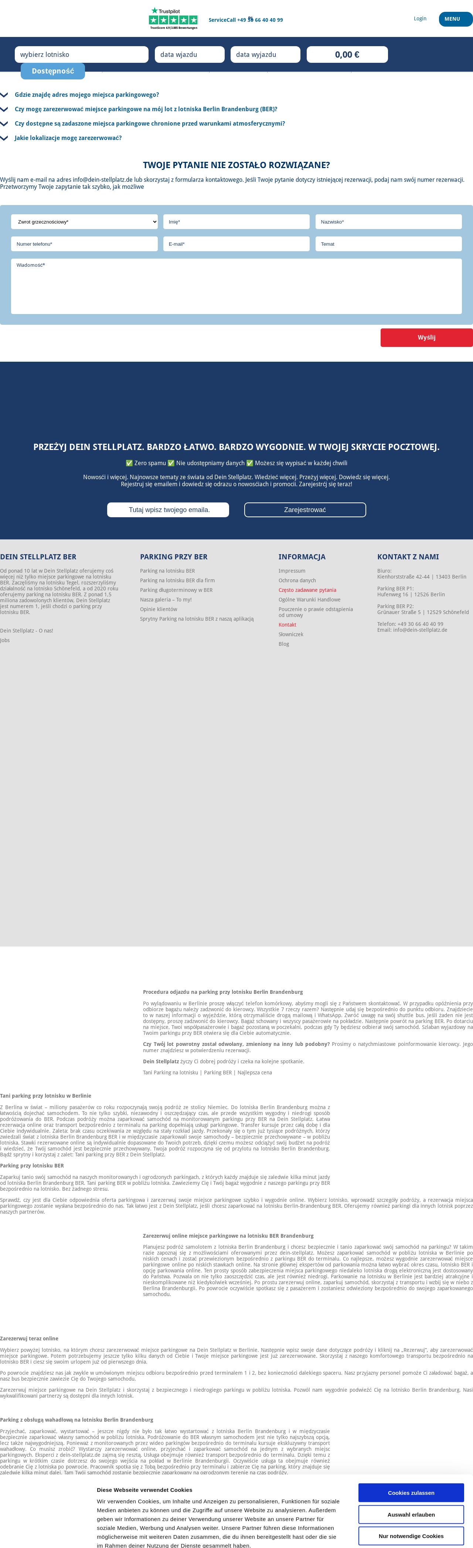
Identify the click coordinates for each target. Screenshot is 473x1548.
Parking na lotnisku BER (167, 571)
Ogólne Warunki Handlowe (310, 600)
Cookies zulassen (411, 1451)
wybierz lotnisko (52, 54)
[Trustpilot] (174, 18)
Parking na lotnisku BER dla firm (177, 580)
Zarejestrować (305, 510)
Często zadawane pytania (307, 590)
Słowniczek (291, 634)
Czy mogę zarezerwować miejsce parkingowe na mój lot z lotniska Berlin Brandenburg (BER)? (146, 109)
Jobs (5, 640)
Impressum (292, 571)
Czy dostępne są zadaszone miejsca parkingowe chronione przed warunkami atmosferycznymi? (150, 123)
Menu (453, 22)
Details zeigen (393, 1533)
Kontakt (287, 625)
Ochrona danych (297, 580)
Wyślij (427, 337)
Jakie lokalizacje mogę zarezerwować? (68, 137)
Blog (284, 644)
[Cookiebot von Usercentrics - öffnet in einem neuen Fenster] (48, 1533)
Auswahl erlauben (411, 1472)
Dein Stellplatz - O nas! (26, 631)
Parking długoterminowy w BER (176, 590)
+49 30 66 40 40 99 (260, 20)
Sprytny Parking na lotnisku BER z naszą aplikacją (197, 619)
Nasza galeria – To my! (166, 600)
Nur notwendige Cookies (411, 1494)
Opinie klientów (158, 609)
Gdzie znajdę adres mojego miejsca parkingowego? (87, 94)
